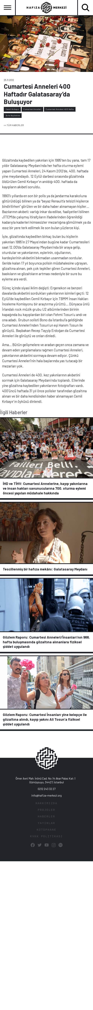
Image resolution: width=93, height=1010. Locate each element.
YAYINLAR (46, 823)
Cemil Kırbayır (12, 109)
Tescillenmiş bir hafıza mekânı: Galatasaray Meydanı (45, 569)
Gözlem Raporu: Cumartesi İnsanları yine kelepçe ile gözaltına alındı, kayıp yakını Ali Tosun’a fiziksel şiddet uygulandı (45, 719)
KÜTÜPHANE (46, 830)
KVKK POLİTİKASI (46, 836)
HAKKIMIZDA (46, 803)
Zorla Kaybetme (13, 115)
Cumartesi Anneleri (32, 109)
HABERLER (46, 817)
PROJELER (46, 810)
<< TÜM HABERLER (14, 125)
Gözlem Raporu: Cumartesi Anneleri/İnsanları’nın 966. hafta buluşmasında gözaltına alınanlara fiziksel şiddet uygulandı (46, 642)
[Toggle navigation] (7, 7)
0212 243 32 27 (46, 789)
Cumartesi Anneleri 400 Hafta (60, 109)
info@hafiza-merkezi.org (46, 795)
